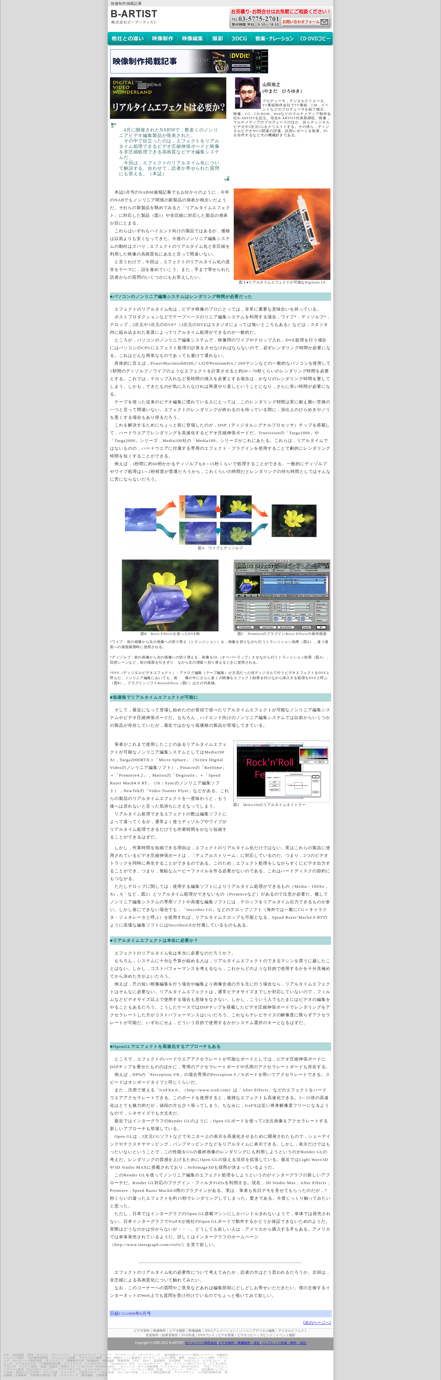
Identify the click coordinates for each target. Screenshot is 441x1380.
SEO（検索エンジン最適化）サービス (130, 1357)
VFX (136, 1360)
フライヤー (68, 1372)
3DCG (146, 1360)
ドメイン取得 (28, 1366)
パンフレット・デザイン (182, 1369)
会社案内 (18, 1354)
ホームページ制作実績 (27, 1360)
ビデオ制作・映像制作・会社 (239, 1343)
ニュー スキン (93, 1369)
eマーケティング (149, 1354)
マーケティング (125, 1354)
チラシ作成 (50, 1372)
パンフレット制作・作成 (146, 1369)
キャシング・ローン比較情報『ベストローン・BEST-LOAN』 (160, 1366)
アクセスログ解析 (90, 1357)
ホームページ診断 (63, 1357)
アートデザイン (184, 1372)
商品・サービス (38, 1354)
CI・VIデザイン (116, 1369)
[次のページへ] (317, 1322)
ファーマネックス (69, 1369)
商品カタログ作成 (27, 1372)
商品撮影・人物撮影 (94, 1375)
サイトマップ (54, 1360)
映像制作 (93, 1360)
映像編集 (108, 1360)
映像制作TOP (75, 1360)
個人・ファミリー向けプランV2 (185, 1363)
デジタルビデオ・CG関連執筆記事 (38, 1363)
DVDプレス (192, 1360)
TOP (6, 1354)
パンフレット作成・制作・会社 (283, 1343)
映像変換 (123, 1360)
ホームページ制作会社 (201, 1343)
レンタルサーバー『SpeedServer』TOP (109, 1363)
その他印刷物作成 (209, 1372)
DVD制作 (175, 1360)
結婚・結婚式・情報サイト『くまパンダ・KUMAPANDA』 (79, 1366)
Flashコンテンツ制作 (201, 1357)
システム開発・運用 (171, 1357)
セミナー (105, 1354)
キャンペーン (60, 1354)
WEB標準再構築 (37, 1357)
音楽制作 (159, 1360)
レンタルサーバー (149, 1363)
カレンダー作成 (127, 1372)
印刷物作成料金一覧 (43, 1375)
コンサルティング (84, 1354)
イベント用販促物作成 (156, 1372)
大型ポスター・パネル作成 (96, 1372)
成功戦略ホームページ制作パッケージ (188, 1354)
